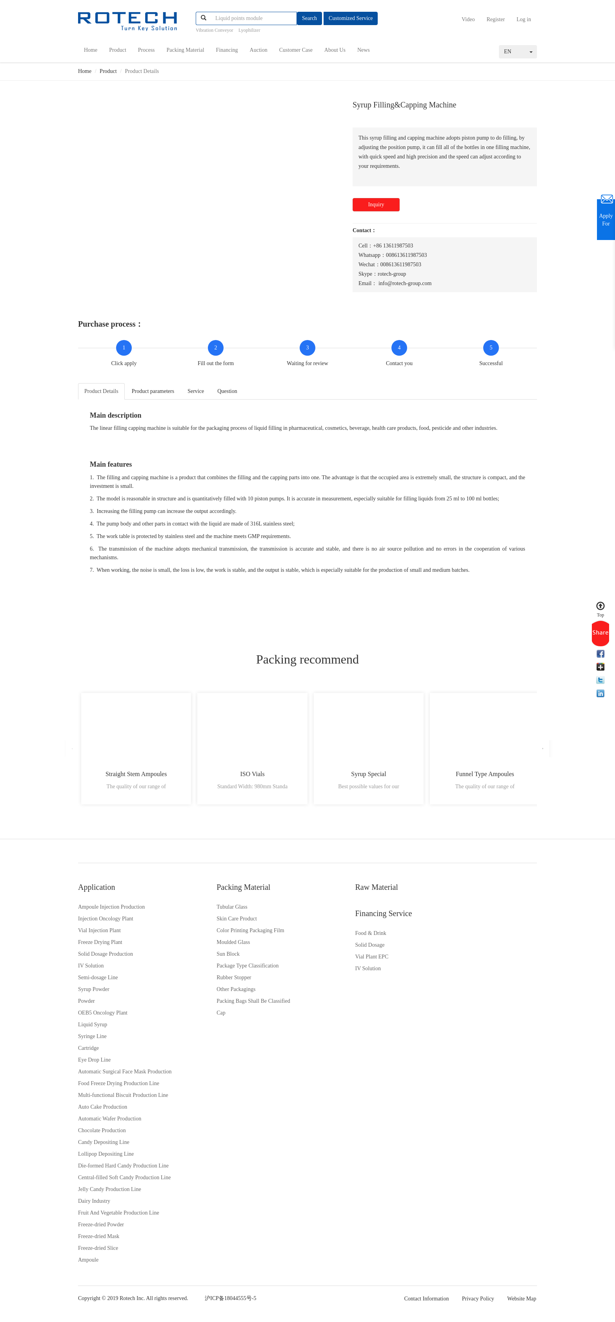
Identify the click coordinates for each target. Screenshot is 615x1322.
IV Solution (91, 968)
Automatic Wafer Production (109, 1121)
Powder (86, 1004)
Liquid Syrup (92, 1027)
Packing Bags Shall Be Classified (232, 1004)
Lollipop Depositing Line (106, 1157)
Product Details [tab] (101, 390)
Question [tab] (227, 390)
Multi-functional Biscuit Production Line (123, 1098)
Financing (227, 50)
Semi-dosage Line (98, 980)
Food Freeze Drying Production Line (118, 1086)
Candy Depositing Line (103, 1145)
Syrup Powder (93, 992)
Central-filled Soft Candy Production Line (124, 1180)
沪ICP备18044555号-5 (232, 1301)
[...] (254, 18)
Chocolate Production (102, 1133)
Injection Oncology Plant (105, 921)
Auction (258, 50)
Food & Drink (446, 910)
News (363, 50)
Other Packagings (215, 992)
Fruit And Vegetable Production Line (118, 1215)
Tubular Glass (211, 910)
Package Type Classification (227, 968)
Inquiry (376, 204)
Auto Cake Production (102, 1110)
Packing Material (185, 50)
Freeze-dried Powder (101, 1227)
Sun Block (207, 957)
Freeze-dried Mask (98, 1239)
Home (90, 50)
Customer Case (296, 50)
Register (495, 19)
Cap (200, 1015)
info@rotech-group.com (404, 282)
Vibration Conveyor (214, 30)
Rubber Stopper (213, 980)
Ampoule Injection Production (111, 910)
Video (468, 19)
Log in (524, 19)
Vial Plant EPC (447, 933)
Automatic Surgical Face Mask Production (124, 1074)
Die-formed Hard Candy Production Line (123, 1168)
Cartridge (88, 1051)
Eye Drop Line (94, 1063)
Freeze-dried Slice (98, 1251)
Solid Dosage (445, 921)
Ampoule (88, 1263)
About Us (335, 50)
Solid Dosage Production (105, 957)
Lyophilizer (249, 30)
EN (518, 51)
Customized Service (351, 18)
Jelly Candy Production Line (109, 1192)
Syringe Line (92, 1039)
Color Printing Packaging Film (229, 933)
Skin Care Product (216, 921)
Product (117, 50)
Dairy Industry (94, 1204)
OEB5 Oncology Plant (102, 1015)
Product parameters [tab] (153, 390)
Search (309, 18)
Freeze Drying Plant (100, 945)
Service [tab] (195, 390)
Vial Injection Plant (99, 933)
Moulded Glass (212, 945)
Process (146, 50)
